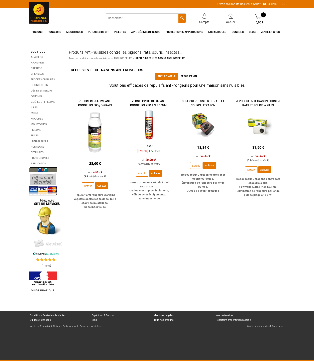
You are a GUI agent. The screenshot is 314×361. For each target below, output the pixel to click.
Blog (252, 31)
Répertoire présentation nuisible (233, 320)
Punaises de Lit (98, 31)
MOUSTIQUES (39, 124)
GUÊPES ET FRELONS (43, 101)
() (46, 265)
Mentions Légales (164, 315)
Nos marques (217, 31)
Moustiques (74, 31)
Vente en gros (270, 31)
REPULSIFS (37, 152)
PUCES (35, 135)
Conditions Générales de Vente (47, 315)
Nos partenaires (224, 315)
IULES (34, 107)
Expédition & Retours (103, 315)
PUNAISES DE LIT (41, 141)
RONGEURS (37, 146)
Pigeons (36, 31)
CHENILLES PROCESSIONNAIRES (43, 76)
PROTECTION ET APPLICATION (40, 160)
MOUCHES (37, 118)
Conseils (237, 31)
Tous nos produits (164, 320)
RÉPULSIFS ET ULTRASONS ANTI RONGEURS (160, 58)
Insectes (120, 31)
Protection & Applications (184, 31)
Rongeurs (54, 31)
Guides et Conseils (40, 320)
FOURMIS (36, 96)
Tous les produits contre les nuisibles (89, 58)
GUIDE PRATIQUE (42, 290)
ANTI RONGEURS (123, 58)
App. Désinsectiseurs (145, 31)
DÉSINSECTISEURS (42, 90)
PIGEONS (36, 129)
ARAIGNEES (38, 62)
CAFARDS (36, 68)
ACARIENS (37, 56)
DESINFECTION (39, 84)
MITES (34, 113)
